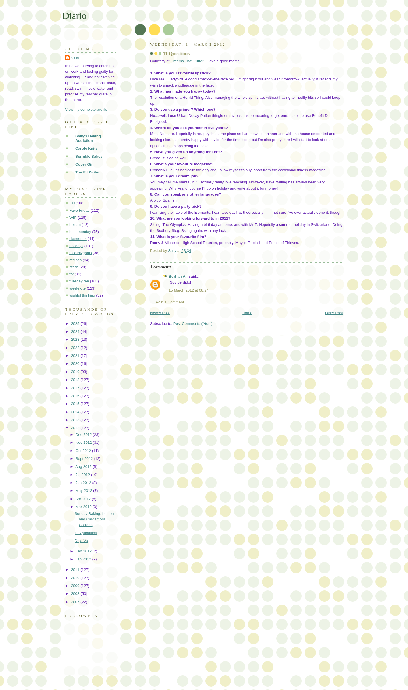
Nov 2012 (84, 442)
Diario (74, 15)
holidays (76, 246)
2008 (75, 594)
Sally (75, 58)
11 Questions (86, 533)
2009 (75, 586)
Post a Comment (170, 302)
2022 (75, 348)
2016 (75, 396)
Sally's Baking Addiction (88, 138)
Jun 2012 (84, 483)
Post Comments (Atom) (193, 324)
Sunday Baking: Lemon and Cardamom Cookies (94, 519)
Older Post (334, 313)
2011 (75, 569)
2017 (75, 388)
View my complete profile (86, 109)
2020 (75, 363)
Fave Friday (79, 210)
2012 (75, 428)
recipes (75, 260)
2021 (75, 355)
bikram (75, 224)
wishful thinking (82, 295)
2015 (75, 404)
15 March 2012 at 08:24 (189, 290)
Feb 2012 (84, 551)
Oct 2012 (84, 451)
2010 (75, 578)
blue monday (80, 232)
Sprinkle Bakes (89, 156)
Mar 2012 (84, 507)
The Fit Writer (87, 172)
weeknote (77, 288)
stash (73, 267)
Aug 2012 (84, 466)
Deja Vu (81, 541)
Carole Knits (86, 148)
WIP (72, 217)
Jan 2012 (84, 559)
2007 (75, 602)
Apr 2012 (83, 499)
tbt (71, 274)
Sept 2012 (85, 459)
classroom (78, 239)
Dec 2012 (84, 434)
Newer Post (160, 313)
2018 (75, 380)
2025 (75, 324)
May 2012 (84, 490)
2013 (75, 420)
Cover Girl (84, 164)
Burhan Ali (178, 276)
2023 (75, 339)
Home (247, 313)
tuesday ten (79, 281)
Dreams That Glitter (187, 61)
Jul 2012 (83, 475)
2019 (75, 372)
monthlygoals (80, 253)
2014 (75, 412)
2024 (75, 331)
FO (72, 203)
